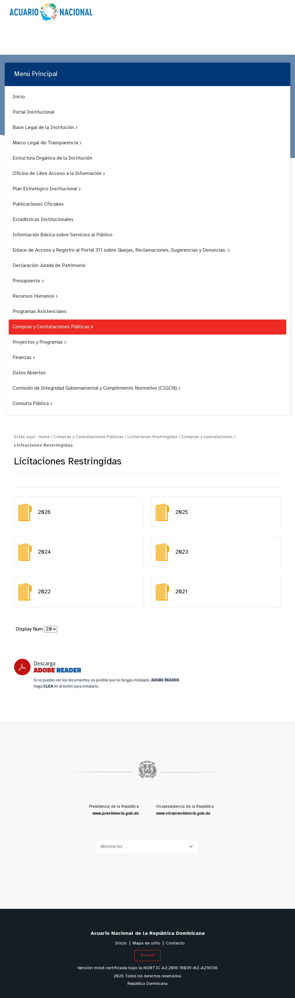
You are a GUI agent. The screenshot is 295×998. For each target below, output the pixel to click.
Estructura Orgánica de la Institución (52, 158)
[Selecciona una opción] (147, 847)
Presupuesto (28, 281)
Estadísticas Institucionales (42, 219)
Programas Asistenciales (39, 311)
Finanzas (23, 357)
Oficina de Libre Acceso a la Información (58, 173)
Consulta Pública (32, 403)
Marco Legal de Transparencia (47, 143)
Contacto (175, 943)
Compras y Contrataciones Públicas (52, 327)
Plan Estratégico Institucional (46, 189)
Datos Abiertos (29, 373)
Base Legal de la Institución (45, 127)
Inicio (18, 97)
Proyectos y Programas (39, 342)
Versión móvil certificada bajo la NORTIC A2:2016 (148, 968)
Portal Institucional (33, 112)
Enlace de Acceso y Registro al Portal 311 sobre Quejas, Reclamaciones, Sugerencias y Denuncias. (121, 250)
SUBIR (147, 955)
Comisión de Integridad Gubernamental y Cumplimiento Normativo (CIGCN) (96, 388)
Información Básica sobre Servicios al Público (62, 235)
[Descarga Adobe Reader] (97, 673)
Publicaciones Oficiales (38, 204)
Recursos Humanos (35, 296)
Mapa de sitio (146, 943)
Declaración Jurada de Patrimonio (49, 265)
